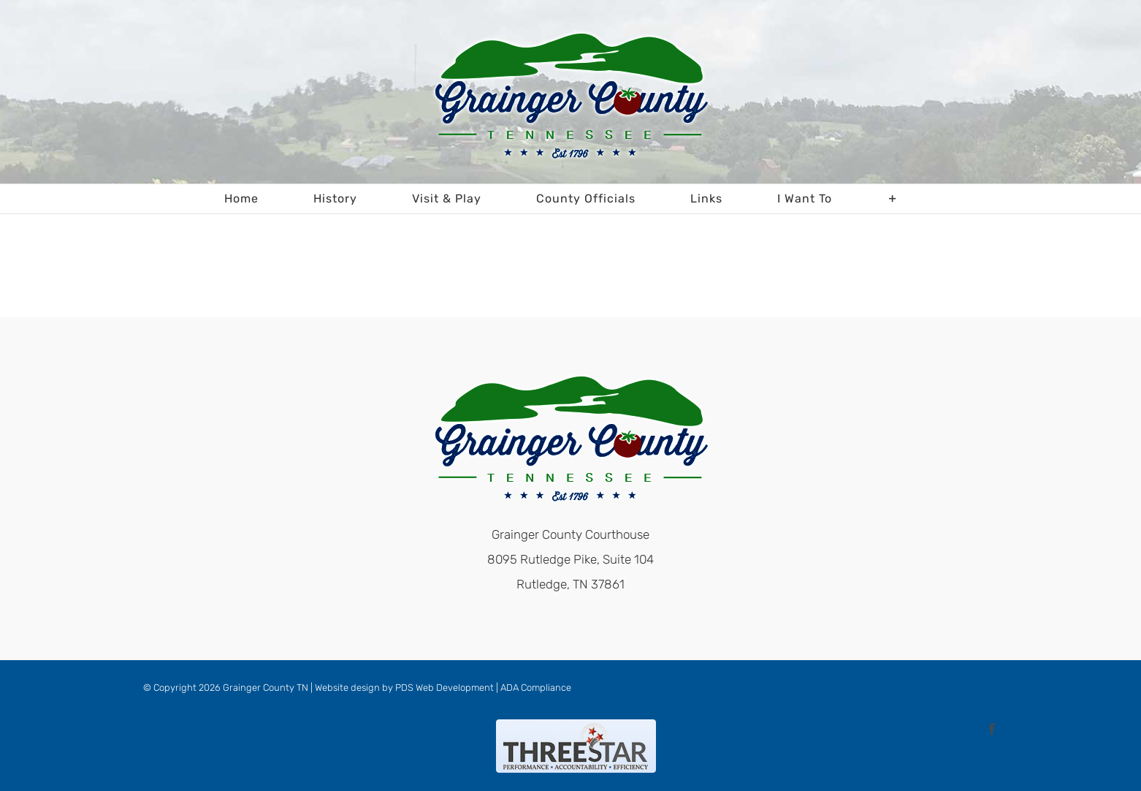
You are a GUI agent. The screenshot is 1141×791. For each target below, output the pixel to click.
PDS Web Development (444, 687)
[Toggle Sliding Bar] (893, 198)
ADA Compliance (535, 687)
